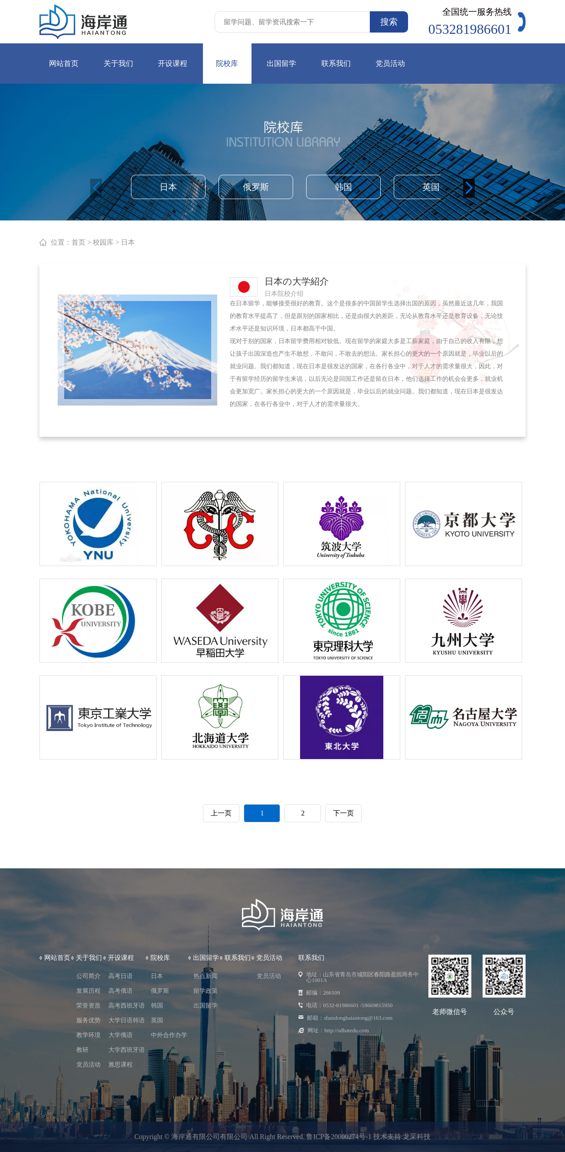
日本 (168, 187)
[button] (469, 188)
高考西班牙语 (126, 1006)
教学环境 (88, 1035)
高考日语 (120, 976)
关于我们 (118, 63)
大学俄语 (120, 1035)
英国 (431, 187)
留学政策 (205, 991)
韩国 (343, 187)
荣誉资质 (88, 1006)
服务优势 (88, 1021)
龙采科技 (417, 1136)
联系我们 (336, 63)
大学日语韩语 (126, 1021)
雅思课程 (120, 1065)
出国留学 (281, 63)
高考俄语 (120, 991)
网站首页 (63, 63)
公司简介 (88, 976)
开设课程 (172, 63)
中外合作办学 (169, 1035)
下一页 (343, 813)
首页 (78, 242)
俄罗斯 (256, 187)
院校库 (227, 63)
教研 (82, 1050)
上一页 (221, 813)
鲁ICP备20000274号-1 (339, 1136)
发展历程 (88, 991)
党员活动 (390, 63)
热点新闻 (205, 976)
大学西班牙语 (126, 1050)
